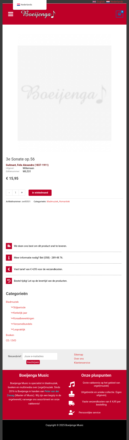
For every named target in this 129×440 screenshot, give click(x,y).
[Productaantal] (15, 192)
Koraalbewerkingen (21, 318)
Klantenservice (82, 362)
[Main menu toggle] (10, 14)
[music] (96, 384)
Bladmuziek (12, 301)
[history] (36, 281)
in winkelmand (40, 192)
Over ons (79, 358)
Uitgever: (10, 168)
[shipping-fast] (36, 246)
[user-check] (84, 412)
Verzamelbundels (20, 323)
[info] (34, 258)
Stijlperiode (17, 307)
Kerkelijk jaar (18, 312)
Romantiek (64, 201)
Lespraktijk (17, 329)
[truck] (96, 403)
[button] (99, 1)
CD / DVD (11, 340)
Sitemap (78, 354)
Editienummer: (13, 171)
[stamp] (96, 394)
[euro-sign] (34, 269)
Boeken (10, 335)
